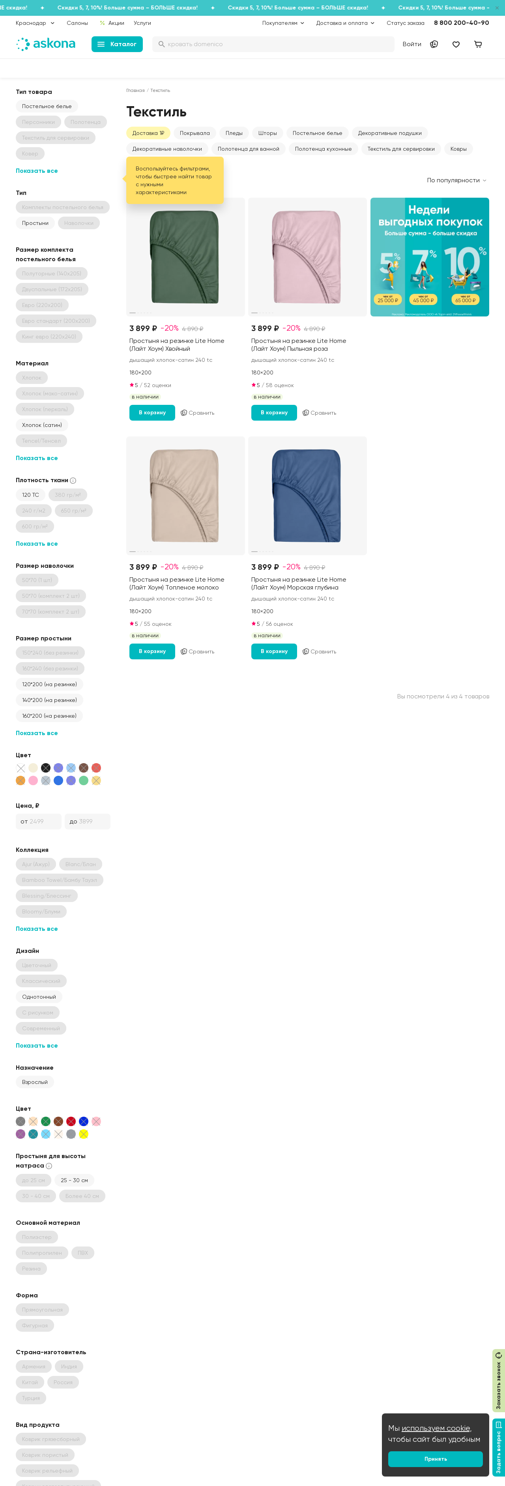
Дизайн (27, 950)
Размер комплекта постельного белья (46, 254)
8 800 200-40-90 (461, 22)
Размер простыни (43, 638)
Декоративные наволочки (167, 149)
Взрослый (35, 1082)
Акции (111, 23)
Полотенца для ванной (248, 149)
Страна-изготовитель (51, 1352)
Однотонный (39, 997)
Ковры (459, 149)
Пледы (234, 133)
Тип (21, 193)
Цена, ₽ (27, 805)
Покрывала (195, 133)
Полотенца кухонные (323, 149)
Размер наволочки (45, 565)
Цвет (23, 755)
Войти (412, 44)
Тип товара (34, 91)
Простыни (35, 223)
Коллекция (32, 849)
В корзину (152, 412)
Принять (436, 1459)
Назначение (35, 1067)
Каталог (117, 44)
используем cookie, (437, 1428)
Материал (32, 363)
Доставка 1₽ (148, 133)
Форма (27, 1295)
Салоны (77, 23)
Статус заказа (406, 23)
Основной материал (48, 1222)
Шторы (267, 133)
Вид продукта (38, 1424)
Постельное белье (47, 106)
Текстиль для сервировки (401, 149)
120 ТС (30, 495)
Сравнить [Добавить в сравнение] (197, 413)
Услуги (142, 23)
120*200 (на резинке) (49, 684)
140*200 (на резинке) (49, 700)
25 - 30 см (74, 1180)
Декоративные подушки (390, 133)
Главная (135, 90)
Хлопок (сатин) (42, 425)
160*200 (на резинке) (49, 716)
